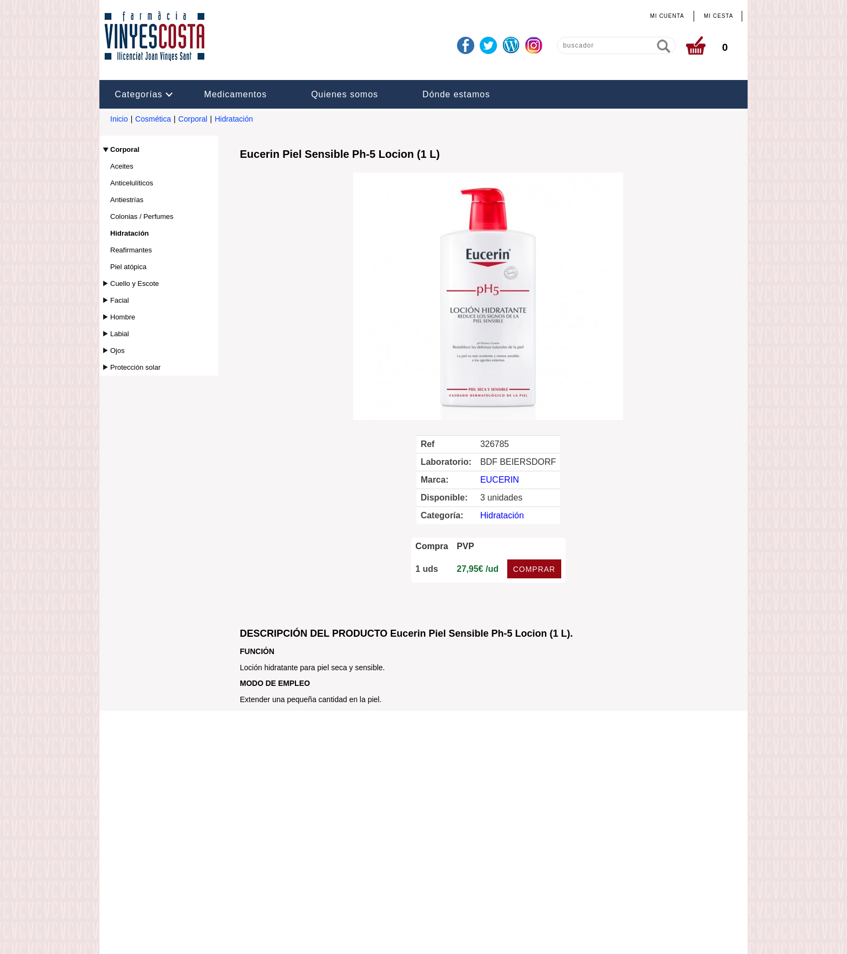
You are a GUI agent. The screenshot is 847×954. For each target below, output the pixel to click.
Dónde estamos (456, 94)
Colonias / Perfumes (141, 216)
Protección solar (135, 367)
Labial (119, 334)
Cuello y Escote (134, 283)
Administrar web (373, 936)
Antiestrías (126, 200)
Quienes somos (344, 94)
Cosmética (153, 119)
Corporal (192, 119)
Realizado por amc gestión (456, 936)
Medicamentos (235, 94)
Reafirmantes (131, 250)
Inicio (119, 119)
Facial (119, 300)
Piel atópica (128, 267)
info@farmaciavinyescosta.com (374, 867)
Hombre (122, 317)
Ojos (117, 350)
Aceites (121, 166)
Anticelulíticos (131, 183)
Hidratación (233, 119)
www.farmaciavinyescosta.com (480, 867)
